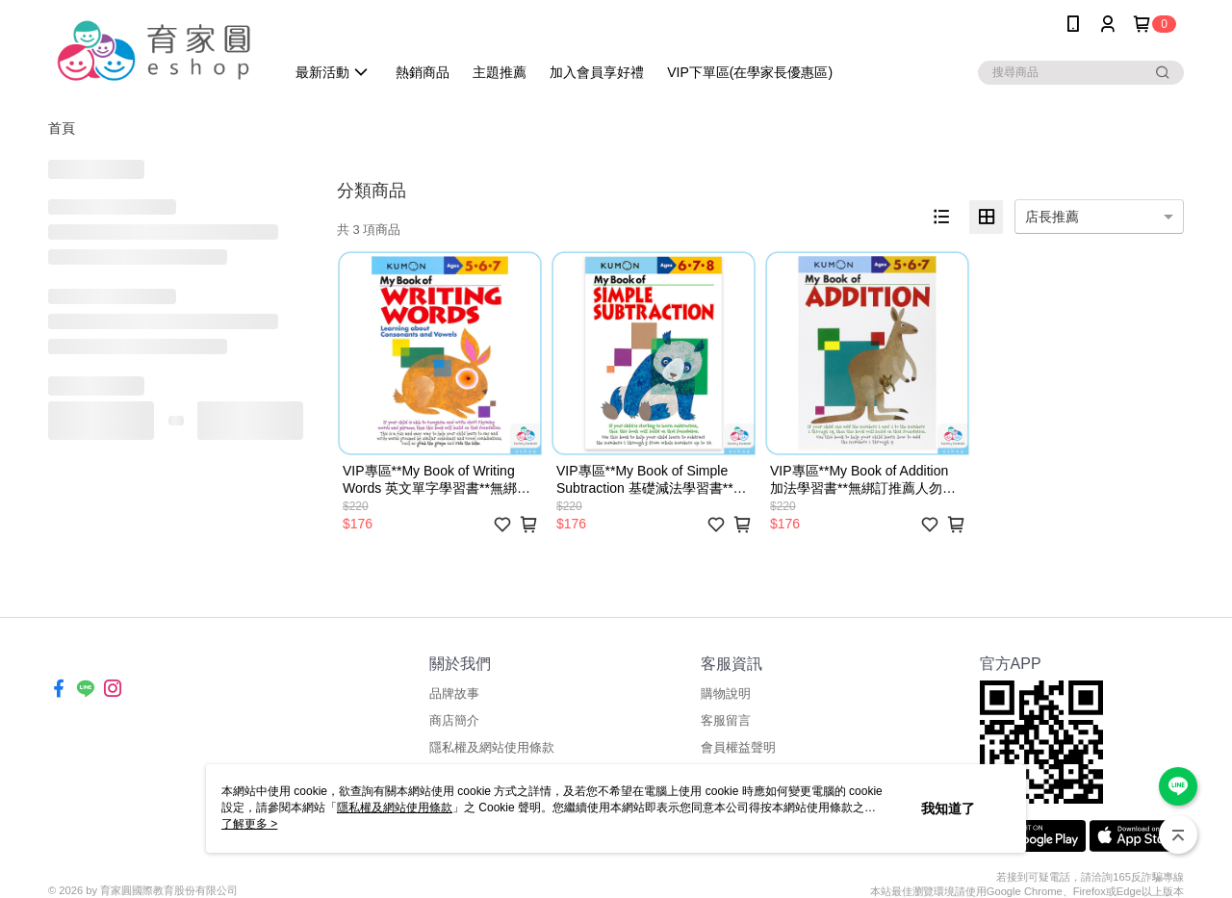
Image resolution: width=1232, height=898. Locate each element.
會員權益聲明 (738, 747)
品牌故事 (454, 693)
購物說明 (726, 693)
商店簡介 (454, 720)
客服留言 (726, 720)
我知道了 (948, 808)
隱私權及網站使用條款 (491, 747)
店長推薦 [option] (1052, 216)
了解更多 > (249, 824)
